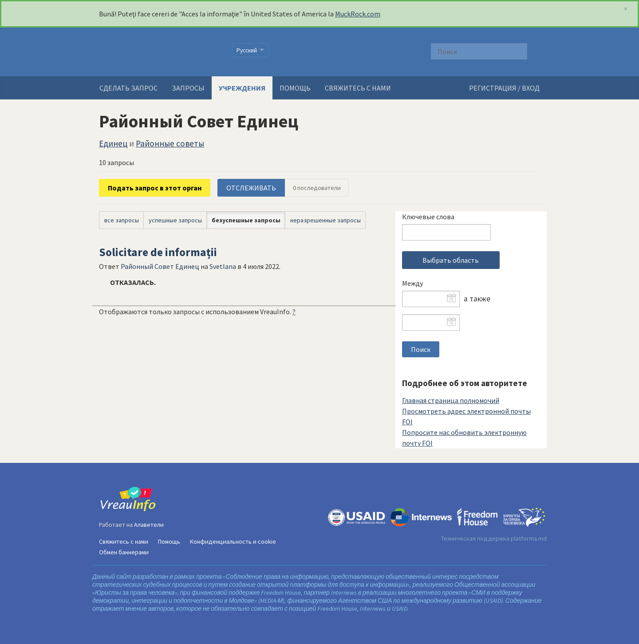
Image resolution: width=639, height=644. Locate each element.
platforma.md (529, 538)
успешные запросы (175, 220)
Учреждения (242, 87)
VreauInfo (160, 52)
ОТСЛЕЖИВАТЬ (251, 187)
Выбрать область (450, 260)
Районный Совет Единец (160, 266)
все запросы (121, 220)
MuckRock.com (357, 13)
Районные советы (170, 143)
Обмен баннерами (124, 552)
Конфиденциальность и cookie (233, 541)
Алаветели (149, 525)
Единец (113, 143)
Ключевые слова (428, 216)
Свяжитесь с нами (358, 87)
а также (477, 299)
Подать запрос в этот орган (154, 187)
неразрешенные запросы (325, 220)
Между (412, 283)
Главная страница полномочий (450, 400)
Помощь (295, 87)
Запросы (188, 87)
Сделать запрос (128, 87)
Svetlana (222, 266)
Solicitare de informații (158, 252)
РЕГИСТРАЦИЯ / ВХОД (504, 87)
